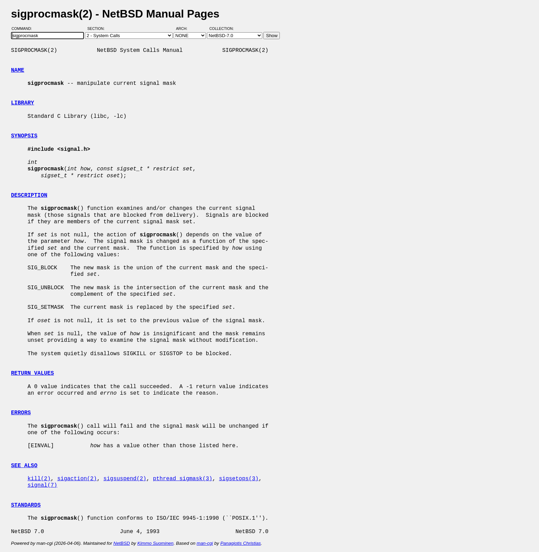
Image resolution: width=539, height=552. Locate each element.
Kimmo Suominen (155, 543)
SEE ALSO (24, 466)
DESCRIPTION (29, 195)
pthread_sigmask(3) (182, 479)
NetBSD (121, 543)
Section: (97, 28)
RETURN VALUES (32, 373)
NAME (17, 70)
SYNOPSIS (24, 136)
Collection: (221, 28)
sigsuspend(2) (124, 479)
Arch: (185, 28)
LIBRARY (22, 103)
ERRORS (21, 413)
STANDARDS (26, 505)
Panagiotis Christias (240, 543)
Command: (24, 28)
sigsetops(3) (238, 479)
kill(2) (39, 479)
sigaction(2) (77, 479)
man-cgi (205, 543)
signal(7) (42, 485)
